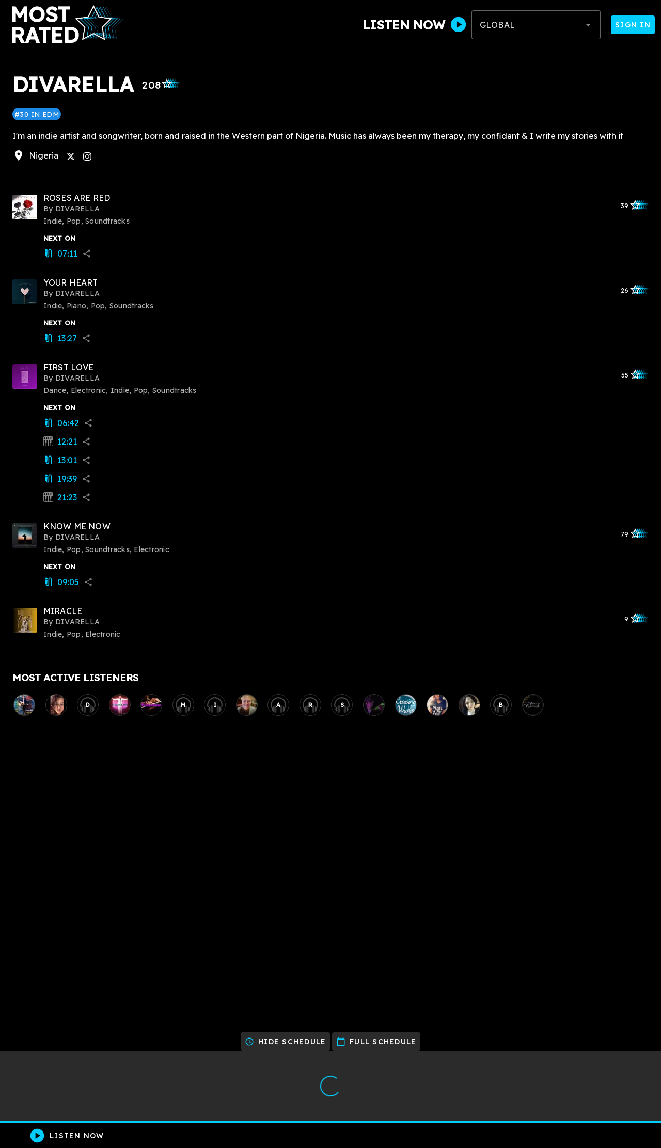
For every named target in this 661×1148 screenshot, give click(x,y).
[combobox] (536, 24)
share (86, 253)
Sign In (633, 24)
